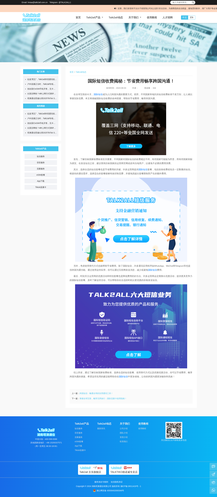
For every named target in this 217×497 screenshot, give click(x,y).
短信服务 (41, 156)
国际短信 (98, 94)
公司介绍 (124, 428)
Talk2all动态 (116, 17)
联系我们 (124, 441)
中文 (184, 17)
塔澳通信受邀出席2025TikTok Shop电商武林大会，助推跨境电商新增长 (42, 98)
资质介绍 (124, 437)
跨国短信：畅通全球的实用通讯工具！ (96, 393)
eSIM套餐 (40, 175)
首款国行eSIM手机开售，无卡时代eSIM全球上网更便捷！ (42, 89)
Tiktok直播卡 (40, 187)
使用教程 (152, 17)
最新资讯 (101, 428)
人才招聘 (168, 17)
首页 (78, 17)
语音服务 (41, 162)
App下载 (40, 181)
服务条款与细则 (101, 482)
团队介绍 (124, 433)
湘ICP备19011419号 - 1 (130, 486)
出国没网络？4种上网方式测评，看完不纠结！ (42, 93)
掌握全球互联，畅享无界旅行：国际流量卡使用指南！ (103, 398)
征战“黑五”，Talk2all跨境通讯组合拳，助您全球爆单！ (42, 79)
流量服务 (41, 169)
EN (191, 17)
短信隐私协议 (117, 482)
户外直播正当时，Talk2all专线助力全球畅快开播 (42, 84)
